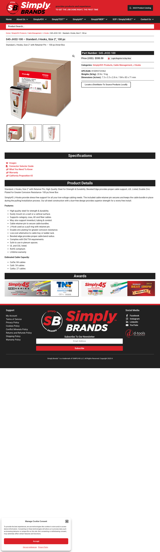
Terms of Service (14, 319)
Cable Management (34, 33)
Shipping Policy (13, 336)
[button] (67, 521)
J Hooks (46, 33)
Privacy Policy (43, 547)
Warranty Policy (13, 340)
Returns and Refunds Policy (19, 333)
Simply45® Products (19, 33)
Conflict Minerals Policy (17, 329)
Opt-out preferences (30, 547)
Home (8, 33)
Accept (36, 541)
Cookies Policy (13, 326)
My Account (11, 316)
